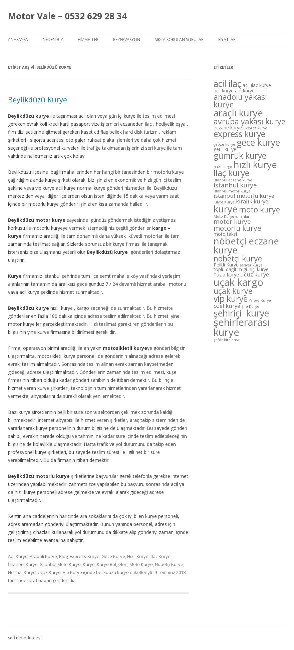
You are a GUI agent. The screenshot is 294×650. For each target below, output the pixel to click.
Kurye (89, 564)
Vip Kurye (72, 572)
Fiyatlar (227, 39)
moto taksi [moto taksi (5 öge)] (225, 234)
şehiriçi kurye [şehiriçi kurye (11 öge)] (241, 313)
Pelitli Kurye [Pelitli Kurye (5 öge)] (226, 264)
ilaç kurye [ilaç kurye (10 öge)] (231, 172)
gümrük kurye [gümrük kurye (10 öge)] (240, 155)
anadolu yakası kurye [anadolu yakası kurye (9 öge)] (240, 100)
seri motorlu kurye (25, 638)
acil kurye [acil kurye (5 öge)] (224, 90)
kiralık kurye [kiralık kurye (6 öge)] (252, 201)
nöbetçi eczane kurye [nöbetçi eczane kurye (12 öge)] (246, 245)
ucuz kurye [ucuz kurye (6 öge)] (254, 274)
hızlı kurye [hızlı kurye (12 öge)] (255, 164)
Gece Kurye (113, 556)
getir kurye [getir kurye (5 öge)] (225, 149)
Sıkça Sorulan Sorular (179, 39)
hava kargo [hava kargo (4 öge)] (223, 166)
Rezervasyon (126, 39)
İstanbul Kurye (23, 564)
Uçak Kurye (49, 572)
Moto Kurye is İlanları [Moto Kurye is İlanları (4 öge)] (232, 216)
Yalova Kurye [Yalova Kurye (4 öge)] (260, 300)
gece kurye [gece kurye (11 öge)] (258, 142)
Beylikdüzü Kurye (37, 99)
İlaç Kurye (161, 556)
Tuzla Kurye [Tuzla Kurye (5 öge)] (226, 274)
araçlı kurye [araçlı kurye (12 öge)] (238, 112)
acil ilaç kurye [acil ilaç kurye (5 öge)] (257, 85)
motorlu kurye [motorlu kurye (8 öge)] (237, 228)
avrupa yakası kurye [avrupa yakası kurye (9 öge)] (249, 121)
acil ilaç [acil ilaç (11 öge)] (227, 84)
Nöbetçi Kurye (169, 564)
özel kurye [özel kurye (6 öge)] (227, 305)
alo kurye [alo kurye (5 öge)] (245, 90)
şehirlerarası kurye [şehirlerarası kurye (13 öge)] (242, 327)
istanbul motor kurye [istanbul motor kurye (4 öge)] (232, 191)
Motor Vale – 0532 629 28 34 (67, 16)
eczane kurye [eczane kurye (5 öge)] (228, 127)
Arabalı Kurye (43, 556)
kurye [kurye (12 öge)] (226, 208)
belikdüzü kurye (112, 572)
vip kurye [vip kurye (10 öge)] (231, 298)
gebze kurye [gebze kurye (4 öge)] (224, 144)
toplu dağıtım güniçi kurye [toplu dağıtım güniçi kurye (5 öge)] (241, 269)
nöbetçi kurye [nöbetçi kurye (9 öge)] (238, 258)
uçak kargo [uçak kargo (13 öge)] (238, 282)
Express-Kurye (84, 556)
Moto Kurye (141, 564)
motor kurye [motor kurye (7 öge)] (232, 221)
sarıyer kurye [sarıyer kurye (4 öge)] (251, 265)
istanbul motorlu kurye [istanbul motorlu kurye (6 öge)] (244, 195)
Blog (63, 556)
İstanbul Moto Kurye (60, 564)
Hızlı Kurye (138, 556)
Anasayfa (18, 39)
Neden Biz (53, 39)
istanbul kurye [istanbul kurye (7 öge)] (235, 185)
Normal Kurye (22, 572)
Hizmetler (88, 39)
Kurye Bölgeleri (112, 564)
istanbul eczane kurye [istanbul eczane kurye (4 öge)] (233, 180)
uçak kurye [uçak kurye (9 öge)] (233, 290)
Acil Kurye (18, 556)
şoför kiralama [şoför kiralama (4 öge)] (226, 340)
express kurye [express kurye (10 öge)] (239, 133)
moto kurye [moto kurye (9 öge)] (259, 209)
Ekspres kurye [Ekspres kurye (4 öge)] (255, 128)
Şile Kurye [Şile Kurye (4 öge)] (250, 306)
